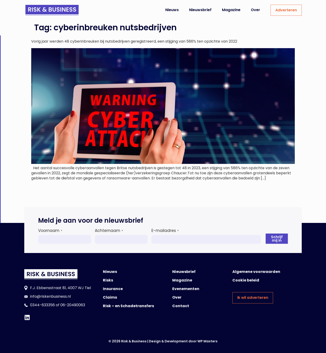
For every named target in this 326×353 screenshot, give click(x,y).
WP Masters (207, 341)
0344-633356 (42, 305)
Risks (108, 280)
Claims (110, 297)
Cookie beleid (245, 280)
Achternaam (109, 230)
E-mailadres (165, 230)
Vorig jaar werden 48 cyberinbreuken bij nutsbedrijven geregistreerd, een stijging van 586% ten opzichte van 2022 (134, 41)
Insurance (113, 288)
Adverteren (286, 10)
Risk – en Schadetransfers (128, 306)
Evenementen (185, 288)
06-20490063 (72, 305)
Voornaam (50, 230)
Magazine (231, 9)
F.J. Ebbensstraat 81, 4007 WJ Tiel (60, 288)
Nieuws (172, 9)
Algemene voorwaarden (256, 271)
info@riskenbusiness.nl (50, 296)
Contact (180, 306)
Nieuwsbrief (200, 9)
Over (255, 9)
